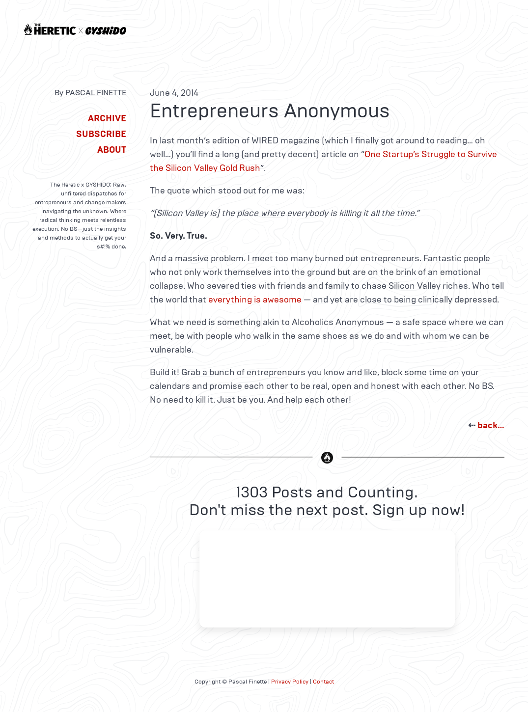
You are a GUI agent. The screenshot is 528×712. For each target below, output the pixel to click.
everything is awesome (255, 299)
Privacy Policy (289, 681)
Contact (323, 681)
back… (490, 425)
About (111, 149)
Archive (107, 118)
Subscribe (101, 134)
